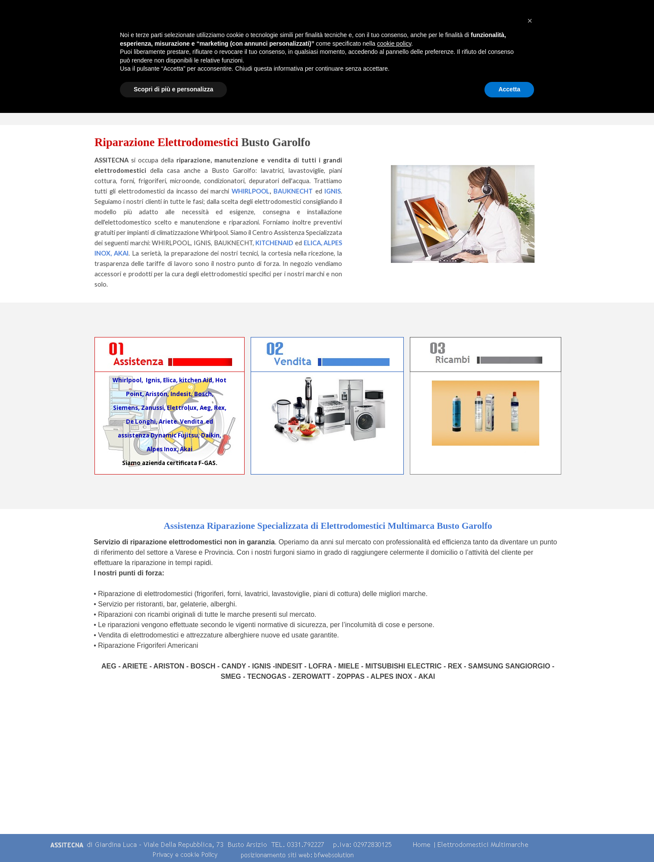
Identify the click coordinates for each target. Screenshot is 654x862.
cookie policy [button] (394, 792)
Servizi (424, 61)
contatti (570, 61)
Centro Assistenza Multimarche (351, 61)
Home (204, 61)
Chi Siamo (277, 61)
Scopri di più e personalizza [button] (173, 838)
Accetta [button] (509, 838)
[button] (530, 770)
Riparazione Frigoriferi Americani (148, 645)
